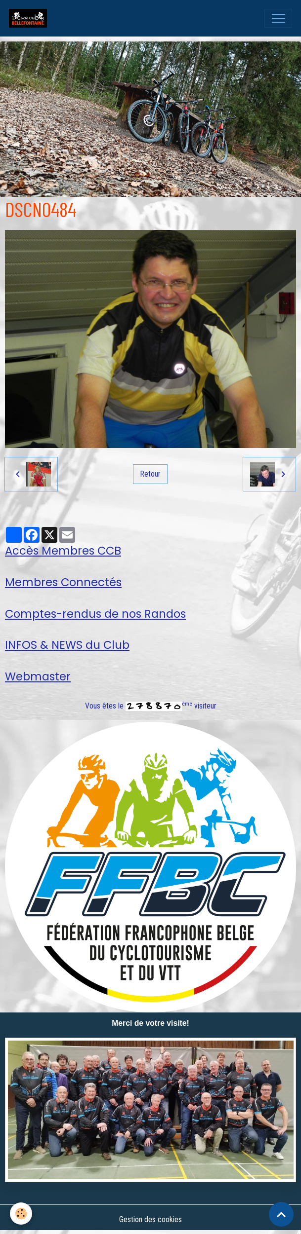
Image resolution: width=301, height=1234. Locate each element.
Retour (150, 474)
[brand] (30, 18)
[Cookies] (21, 1213)
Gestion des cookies (150, 1219)
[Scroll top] (281, 1214)
